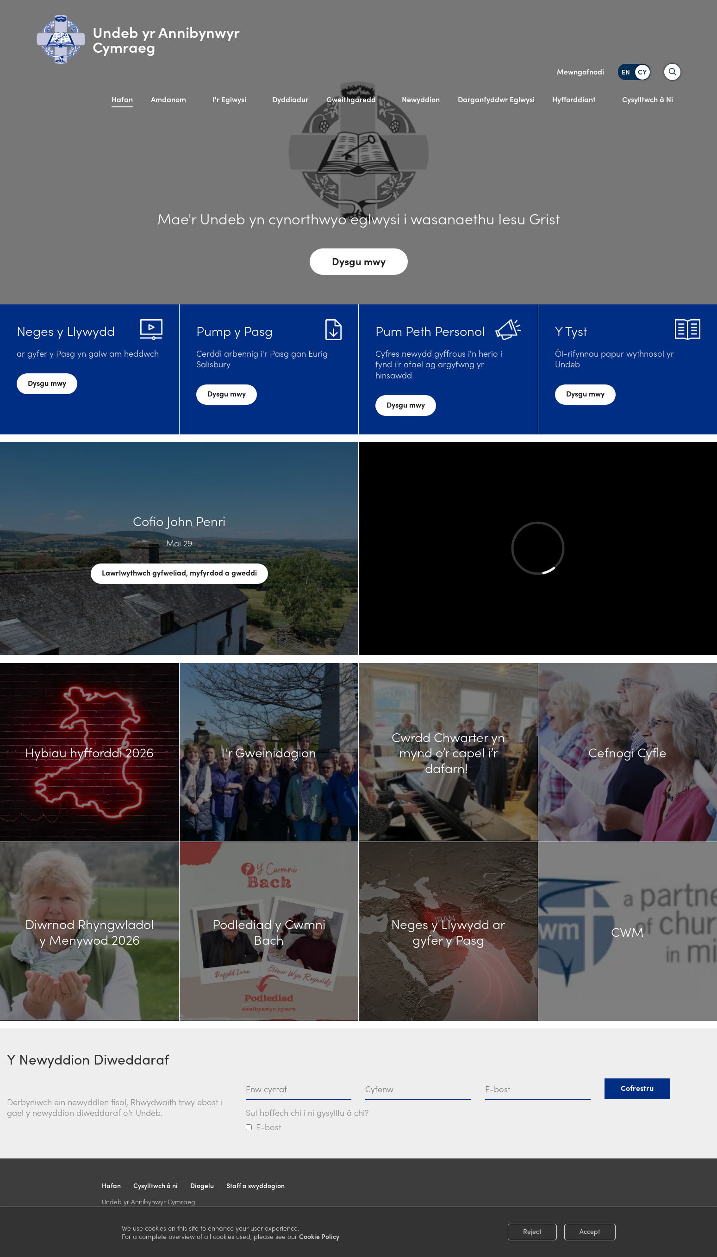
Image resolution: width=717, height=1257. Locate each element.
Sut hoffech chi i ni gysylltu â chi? (307, 1112)
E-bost (268, 1126)
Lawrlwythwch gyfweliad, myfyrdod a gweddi (179, 572)
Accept (590, 1231)
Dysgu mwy (359, 261)
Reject (532, 1231)
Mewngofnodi (580, 71)
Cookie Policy (319, 1236)
